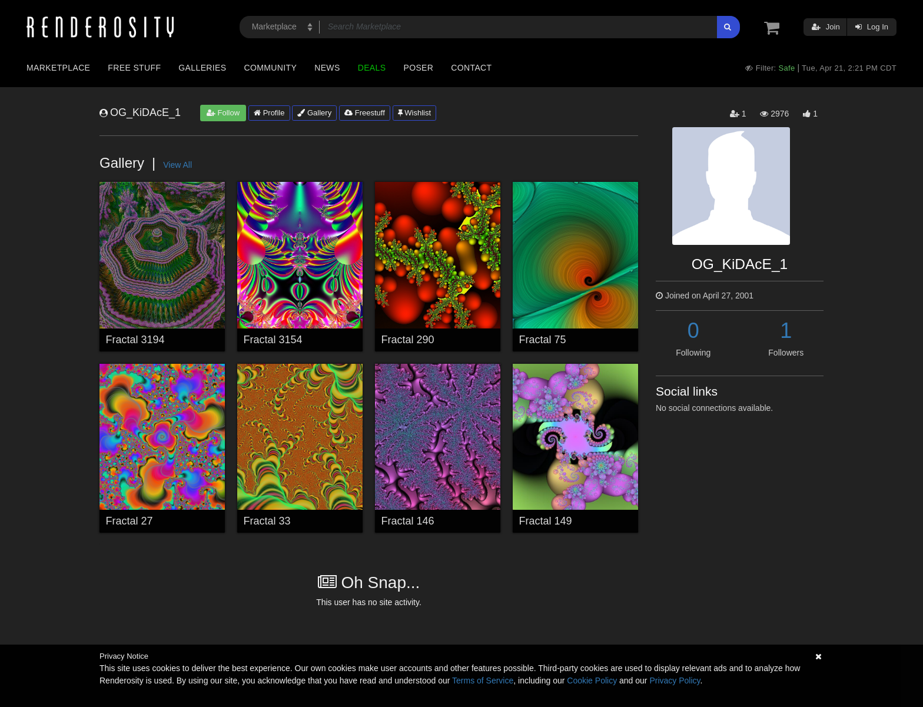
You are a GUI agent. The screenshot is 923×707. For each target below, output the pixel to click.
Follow (223, 112)
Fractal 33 (267, 521)
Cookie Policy (592, 680)
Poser (418, 67)
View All (177, 165)
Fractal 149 (545, 521)
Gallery (314, 112)
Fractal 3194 (135, 340)
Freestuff (364, 112)
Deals (372, 67)
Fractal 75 (542, 340)
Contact (471, 67)
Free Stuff (134, 67)
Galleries (202, 67)
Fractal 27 (129, 521)
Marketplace (58, 67)
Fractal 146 (407, 521)
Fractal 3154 (273, 340)
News (327, 67)
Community (270, 67)
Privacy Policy (674, 680)
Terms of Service (482, 680)
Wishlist (414, 112)
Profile (269, 112)
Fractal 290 (407, 340)
